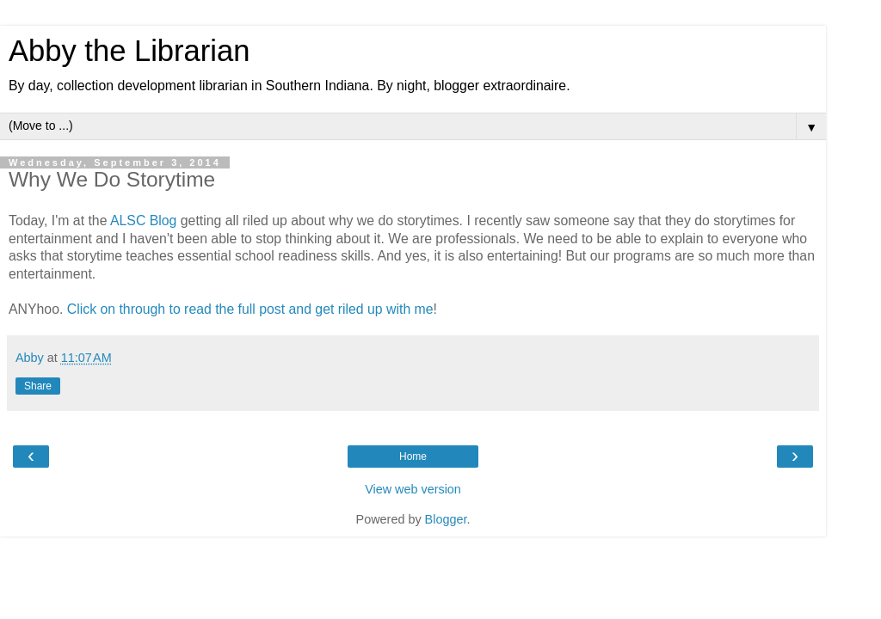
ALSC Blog (143, 220)
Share (38, 386)
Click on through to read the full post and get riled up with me (250, 309)
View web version (413, 489)
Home (413, 456)
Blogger (446, 519)
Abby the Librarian (129, 50)
